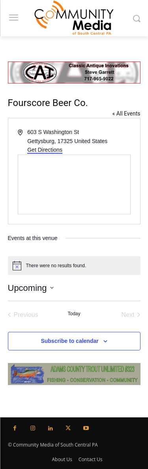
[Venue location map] (74, 184)
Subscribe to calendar (69, 341)
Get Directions (44, 150)
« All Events (126, 113)
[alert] (74, 265)
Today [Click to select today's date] (73, 313)
